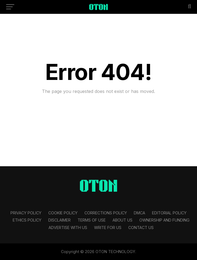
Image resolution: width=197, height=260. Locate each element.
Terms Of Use (92, 220)
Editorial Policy (169, 212)
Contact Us (141, 227)
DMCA (139, 212)
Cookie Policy (63, 212)
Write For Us (107, 227)
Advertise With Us (68, 227)
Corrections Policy (105, 212)
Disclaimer (59, 220)
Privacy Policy (25, 212)
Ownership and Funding (164, 220)
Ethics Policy (27, 220)
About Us (122, 220)
